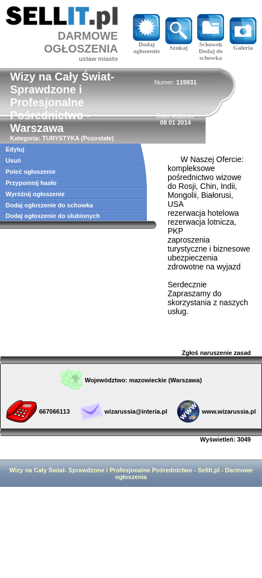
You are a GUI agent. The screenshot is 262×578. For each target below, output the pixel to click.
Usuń (13, 160)
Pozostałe (97, 138)
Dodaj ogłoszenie (146, 44)
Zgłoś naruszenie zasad (216, 352)
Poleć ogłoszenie (30, 171)
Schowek (210, 41)
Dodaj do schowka (211, 54)
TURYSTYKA (60, 138)
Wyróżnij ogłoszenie (35, 194)
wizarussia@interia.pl (135, 411)
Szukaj (178, 45)
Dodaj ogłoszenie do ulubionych (53, 215)
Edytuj (15, 149)
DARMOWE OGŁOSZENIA (81, 42)
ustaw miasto (98, 58)
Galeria (243, 45)
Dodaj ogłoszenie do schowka (49, 205)
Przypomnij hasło (31, 182)
